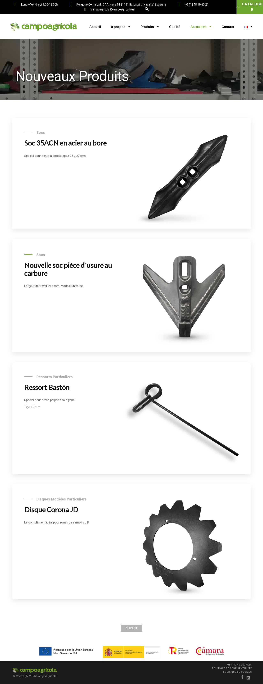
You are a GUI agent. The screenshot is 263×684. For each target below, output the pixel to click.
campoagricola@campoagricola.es (112, 9)
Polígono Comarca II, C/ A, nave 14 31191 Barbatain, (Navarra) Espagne (121, 4)
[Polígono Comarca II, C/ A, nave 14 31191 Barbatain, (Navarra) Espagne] (70, 4)
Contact (228, 26)
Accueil (94, 26)
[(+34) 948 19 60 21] (178, 4)
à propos (120, 26)
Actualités (200, 26)
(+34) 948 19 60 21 (197, 4)
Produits (149, 26)
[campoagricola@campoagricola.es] (85, 9)
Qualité (174, 26)
